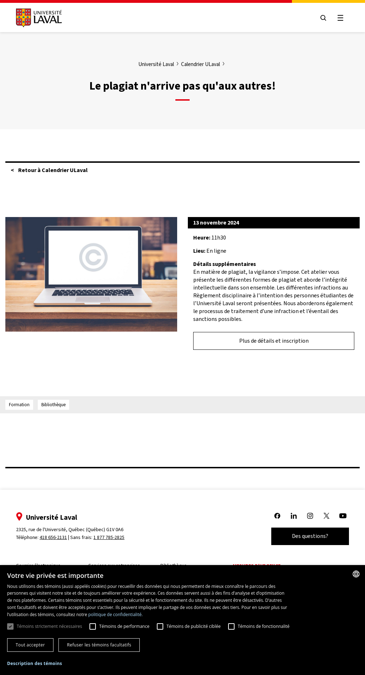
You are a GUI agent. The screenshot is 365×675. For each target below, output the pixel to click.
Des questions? (310, 536)
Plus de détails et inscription (274, 340)
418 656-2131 (53, 537)
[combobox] (356, 574)
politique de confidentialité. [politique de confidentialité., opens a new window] (115, 614)
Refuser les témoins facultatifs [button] (99, 645)
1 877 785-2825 (109, 537)
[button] (34, 664)
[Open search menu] (322, 17)
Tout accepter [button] (30, 645)
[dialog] (182, 620)
